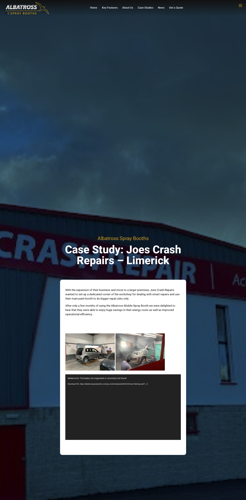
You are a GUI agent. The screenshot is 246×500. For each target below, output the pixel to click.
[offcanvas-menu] (240, 5)
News (161, 7)
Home (91, 7)
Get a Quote (177, 7)
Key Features (108, 7)
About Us (126, 7)
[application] (123, 407)
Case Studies (145, 7)
